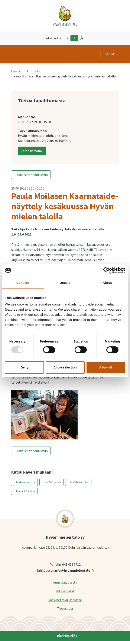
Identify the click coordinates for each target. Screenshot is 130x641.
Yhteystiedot (65, 591)
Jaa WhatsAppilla (79, 482)
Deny (24, 367)
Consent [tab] (22, 282)
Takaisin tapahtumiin (32, 175)
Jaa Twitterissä (52, 482)
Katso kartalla (31, 151)
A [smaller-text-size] (67, 38)
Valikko (111, 54)
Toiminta (33, 71)
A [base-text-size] (74, 38)
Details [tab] (65, 282)
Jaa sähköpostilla (25, 491)
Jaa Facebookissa (25, 482)
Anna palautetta (65, 582)
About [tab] (107, 282)
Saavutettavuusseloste (65, 600)
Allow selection (65, 367)
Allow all (105, 367)
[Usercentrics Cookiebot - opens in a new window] (106, 270)
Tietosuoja (65, 608)
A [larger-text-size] (81, 38)
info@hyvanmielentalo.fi (74, 570)
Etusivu (16, 71)
